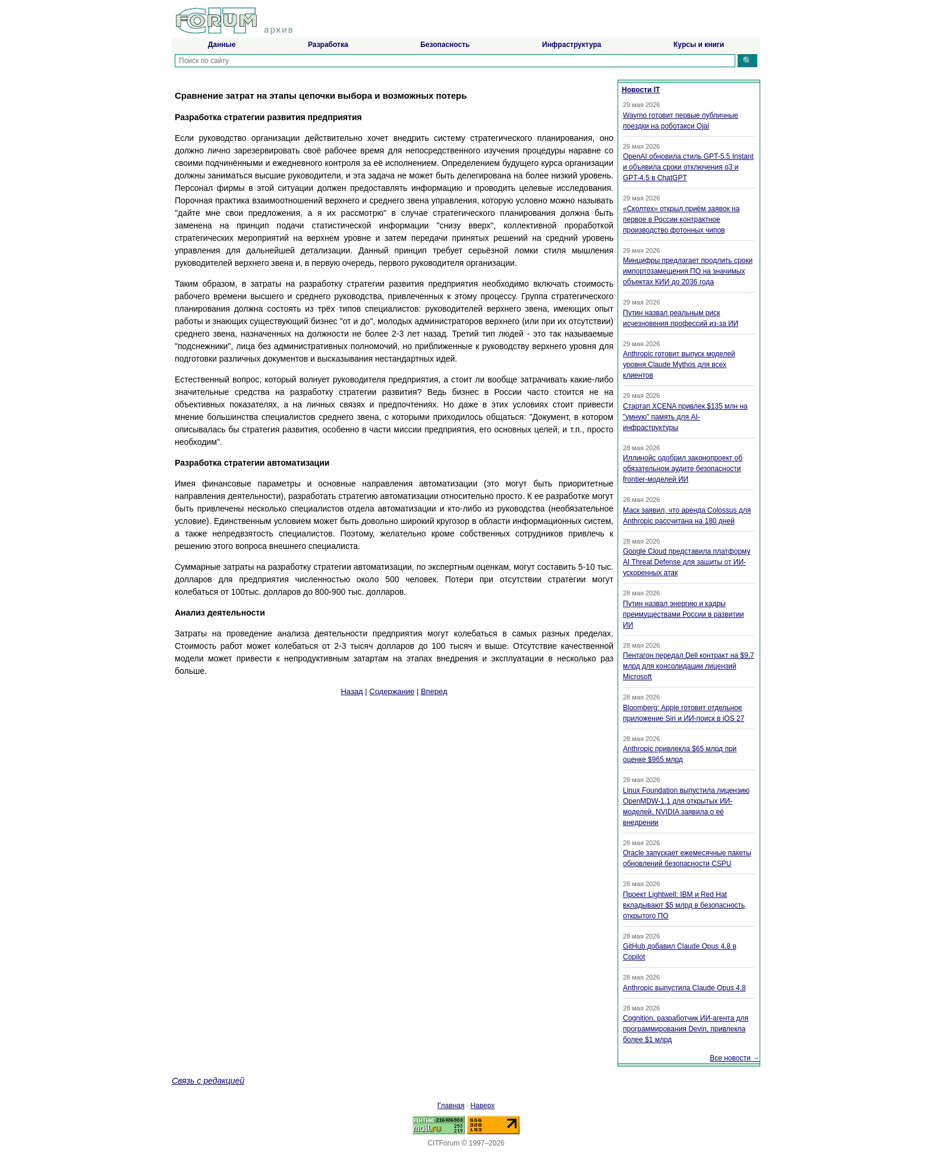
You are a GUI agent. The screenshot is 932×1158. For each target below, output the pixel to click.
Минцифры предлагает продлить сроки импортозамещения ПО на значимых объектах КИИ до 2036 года (687, 271)
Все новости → (735, 1058)
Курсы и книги (698, 44)
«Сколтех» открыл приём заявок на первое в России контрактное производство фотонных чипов (681, 219)
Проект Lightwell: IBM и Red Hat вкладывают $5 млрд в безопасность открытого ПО (684, 905)
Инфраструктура (571, 44)
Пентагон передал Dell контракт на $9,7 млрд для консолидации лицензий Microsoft (688, 666)
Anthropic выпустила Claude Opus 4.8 (684, 988)
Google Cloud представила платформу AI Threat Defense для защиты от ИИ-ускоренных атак (686, 562)
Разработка (328, 44)
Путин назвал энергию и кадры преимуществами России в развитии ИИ (683, 614)
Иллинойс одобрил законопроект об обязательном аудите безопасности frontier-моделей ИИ (682, 469)
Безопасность (445, 44)
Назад (352, 691)
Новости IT (641, 90)
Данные (222, 44)
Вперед (434, 691)
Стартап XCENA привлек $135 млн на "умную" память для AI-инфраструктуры (685, 417)
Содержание (391, 691)
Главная (451, 1105)
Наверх (482, 1105)
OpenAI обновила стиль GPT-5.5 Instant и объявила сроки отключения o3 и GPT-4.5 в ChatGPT (688, 167)
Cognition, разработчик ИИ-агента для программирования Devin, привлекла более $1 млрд (685, 1029)
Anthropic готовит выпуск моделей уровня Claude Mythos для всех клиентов (679, 364)
